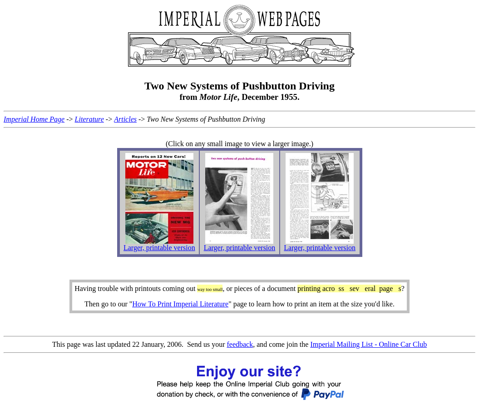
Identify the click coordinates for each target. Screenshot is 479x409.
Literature (89, 119)
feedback (240, 344)
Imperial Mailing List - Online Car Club (368, 344)
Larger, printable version (159, 247)
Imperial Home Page (34, 119)
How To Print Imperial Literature (180, 304)
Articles (125, 119)
